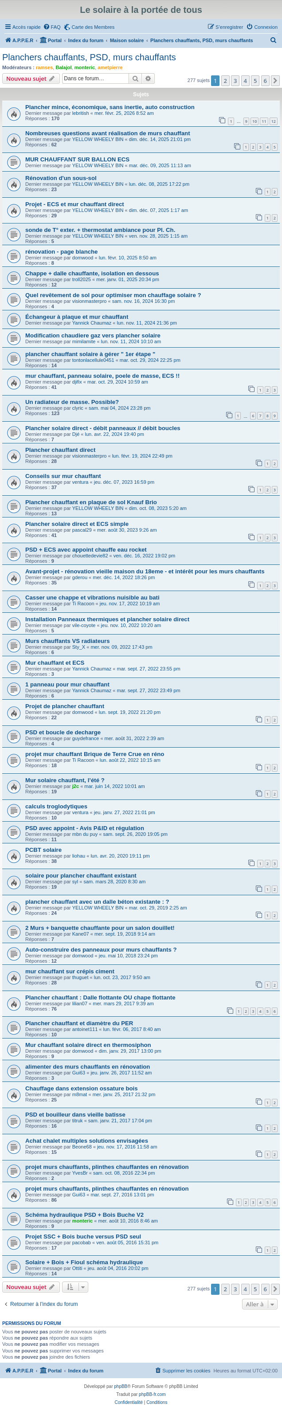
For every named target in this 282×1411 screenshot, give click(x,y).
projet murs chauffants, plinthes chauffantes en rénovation (107, 1167)
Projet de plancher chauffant (64, 706)
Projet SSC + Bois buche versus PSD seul (83, 1236)
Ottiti (77, 1268)
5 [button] (255, 81)
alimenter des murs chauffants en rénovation (87, 1066)
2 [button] (225, 81)
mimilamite (84, 341)
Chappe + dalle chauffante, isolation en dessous (92, 273)
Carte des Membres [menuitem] (93, 27)
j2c (75, 786)
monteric (84, 67)
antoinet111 (85, 1029)
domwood (83, 257)
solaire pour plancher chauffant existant (81, 875)
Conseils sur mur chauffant (63, 476)
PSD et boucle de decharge (63, 732)
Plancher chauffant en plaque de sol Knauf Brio (91, 502)
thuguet (80, 977)
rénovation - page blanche (61, 251)
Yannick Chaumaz (91, 322)
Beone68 (82, 1146)
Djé (76, 434)
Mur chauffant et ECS (54, 662)
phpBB (120, 1386)
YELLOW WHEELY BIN (98, 139)
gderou (79, 577)
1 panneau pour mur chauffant (67, 684)
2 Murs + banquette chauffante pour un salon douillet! (100, 928)
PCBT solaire (43, 850)
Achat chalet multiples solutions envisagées (86, 1140)
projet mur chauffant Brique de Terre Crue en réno (94, 754)
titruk (77, 1120)
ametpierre (110, 67)
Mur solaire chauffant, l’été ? (65, 780)
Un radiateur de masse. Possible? (72, 402)
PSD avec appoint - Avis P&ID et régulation (84, 828)
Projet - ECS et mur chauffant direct (74, 204)
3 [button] (235, 81)
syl (75, 881)
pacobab (81, 1242)
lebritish (80, 113)
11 (264, 121)
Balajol (63, 67)
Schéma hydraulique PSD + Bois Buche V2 (84, 1214)
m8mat (79, 1094)
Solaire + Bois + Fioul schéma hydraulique (84, 1262)
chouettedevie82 (90, 555)
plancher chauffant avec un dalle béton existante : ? (97, 901)
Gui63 (78, 1072)
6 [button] (265, 81)
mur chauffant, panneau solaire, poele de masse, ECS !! (102, 375)
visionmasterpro (89, 301)
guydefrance (85, 738)
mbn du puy (85, 834)
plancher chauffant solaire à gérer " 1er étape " (90, 354)
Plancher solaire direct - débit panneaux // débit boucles (102, 428)
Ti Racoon (83, 603)
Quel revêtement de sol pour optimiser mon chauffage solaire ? (113, 295)
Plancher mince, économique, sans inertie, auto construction (110, 107)
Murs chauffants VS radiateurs (67, 641)
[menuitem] (52, 27)
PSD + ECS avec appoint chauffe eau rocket (86, 549)
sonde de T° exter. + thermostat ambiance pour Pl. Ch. (100, 230)
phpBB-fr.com (152, 1394)
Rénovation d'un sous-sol (61, 178)
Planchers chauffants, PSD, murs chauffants (89, 57)
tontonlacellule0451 (93, 360)
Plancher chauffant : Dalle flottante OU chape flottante (100, 997)
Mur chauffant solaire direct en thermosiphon (88, 1045)
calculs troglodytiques (56, 806)
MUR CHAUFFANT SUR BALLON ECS (77, 159)
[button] (275, 80)
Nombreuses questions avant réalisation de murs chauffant (107, 133)
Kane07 (80, 934)
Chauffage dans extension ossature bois (81, 1088)
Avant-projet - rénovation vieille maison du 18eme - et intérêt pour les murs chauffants (145, 571)
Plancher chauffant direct (60, 450)
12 (273, 121)
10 (254, 121)
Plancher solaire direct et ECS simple (77, 524)
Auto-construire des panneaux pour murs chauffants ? (100, 949)
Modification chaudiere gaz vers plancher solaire (93, 335)
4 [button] (245, 81)
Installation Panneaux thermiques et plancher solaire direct (107, 619)
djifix (77, 381)
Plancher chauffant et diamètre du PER (79, 1023)
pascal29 (82, 530)
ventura (80, 482)
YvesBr (80, 1173)
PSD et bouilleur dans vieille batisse (75, 1114)
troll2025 (81, 279)
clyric (77, 408)
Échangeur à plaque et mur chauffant (76, 317)
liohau (78, 855)
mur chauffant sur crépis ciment (69, 971)
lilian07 (79, 1003)
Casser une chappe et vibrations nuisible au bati (92, 597)
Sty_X (78, 647)
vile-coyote (84, 625)
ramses (44, 67)
